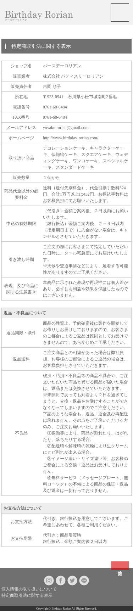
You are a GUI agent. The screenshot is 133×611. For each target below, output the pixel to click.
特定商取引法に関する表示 (26, 595)
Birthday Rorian (61, 608)
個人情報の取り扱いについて (29, 589)
